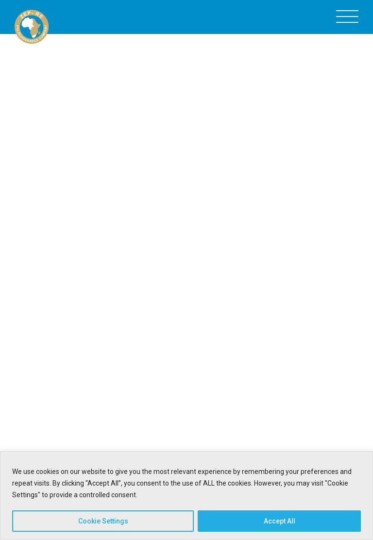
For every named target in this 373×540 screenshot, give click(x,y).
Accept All (279, 521)
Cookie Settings (103, 521)
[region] (186, 495)
